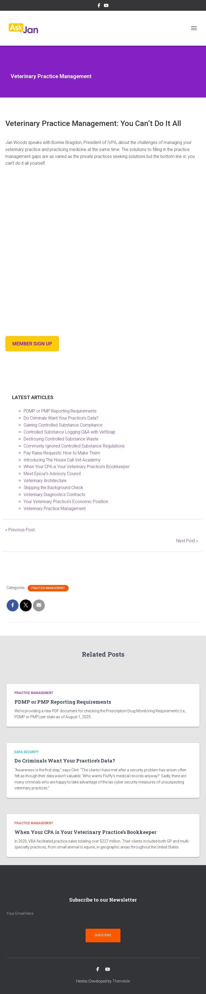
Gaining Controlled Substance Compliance (63, 425)
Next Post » (187, 540)
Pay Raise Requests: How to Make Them (62, 453)
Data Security (26, 752)
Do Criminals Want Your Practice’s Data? (61, 418)
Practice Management (48, 588)
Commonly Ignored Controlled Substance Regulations (74, 446)
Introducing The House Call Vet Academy (62, 459)
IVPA (111, 142)
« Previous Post (20, 529)
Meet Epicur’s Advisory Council (52, 473)
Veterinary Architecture (45, 480)
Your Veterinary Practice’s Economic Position (66, 501)
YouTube (106, 6)
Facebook (99, 6)
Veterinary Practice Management (55, 508)
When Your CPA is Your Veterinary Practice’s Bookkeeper (77, 466)
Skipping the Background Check (53, 487)
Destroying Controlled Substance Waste (61, 439)
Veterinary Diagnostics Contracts (54, 494)
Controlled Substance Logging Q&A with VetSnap (69, 432)
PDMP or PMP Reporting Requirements (60, 411)
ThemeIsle (121, 981)
